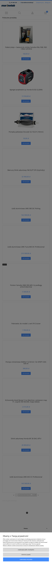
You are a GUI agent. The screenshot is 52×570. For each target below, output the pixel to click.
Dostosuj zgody (26, 554)
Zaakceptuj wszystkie (26, 559)
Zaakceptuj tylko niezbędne (26, 549)
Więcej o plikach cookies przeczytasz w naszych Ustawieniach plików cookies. (23, 545)
